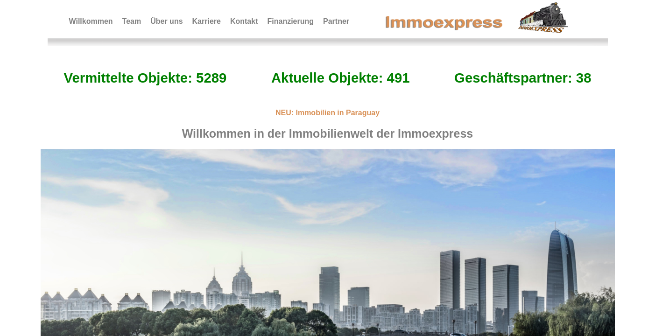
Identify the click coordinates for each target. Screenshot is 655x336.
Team (131, 21)
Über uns (166, 21)
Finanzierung (290, 21)
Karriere (206, 21)
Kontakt (244, 21)
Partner (336, 21)
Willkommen (91, 21)
